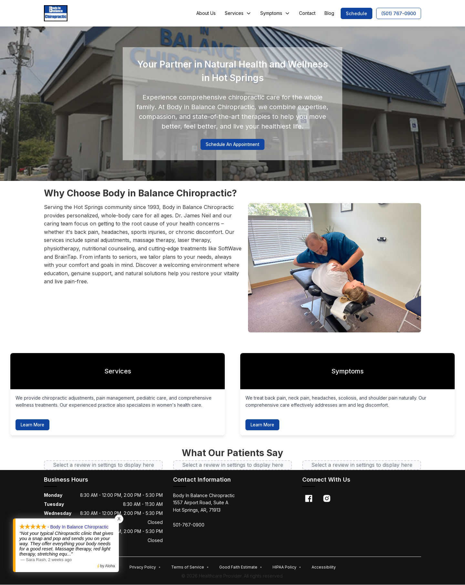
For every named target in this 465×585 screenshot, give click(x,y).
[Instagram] (326, 498)
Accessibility (324, 567)
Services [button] (238, 13)
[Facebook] (308, 498)
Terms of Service (190, 567)
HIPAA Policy (287, 567)
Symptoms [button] (275, 13)
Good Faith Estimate (240, 567)
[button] (356, 13)
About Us (206, 13)
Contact (307, 13)
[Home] (55, 13)
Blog (329, 13)
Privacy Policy (145, 567)
